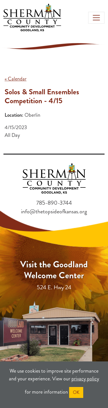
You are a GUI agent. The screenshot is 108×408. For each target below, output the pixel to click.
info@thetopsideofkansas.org (54, 211)
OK (76, 392)
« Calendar (15, 79)
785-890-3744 (54, 203)
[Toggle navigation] (96, 18)
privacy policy (85, 378)
